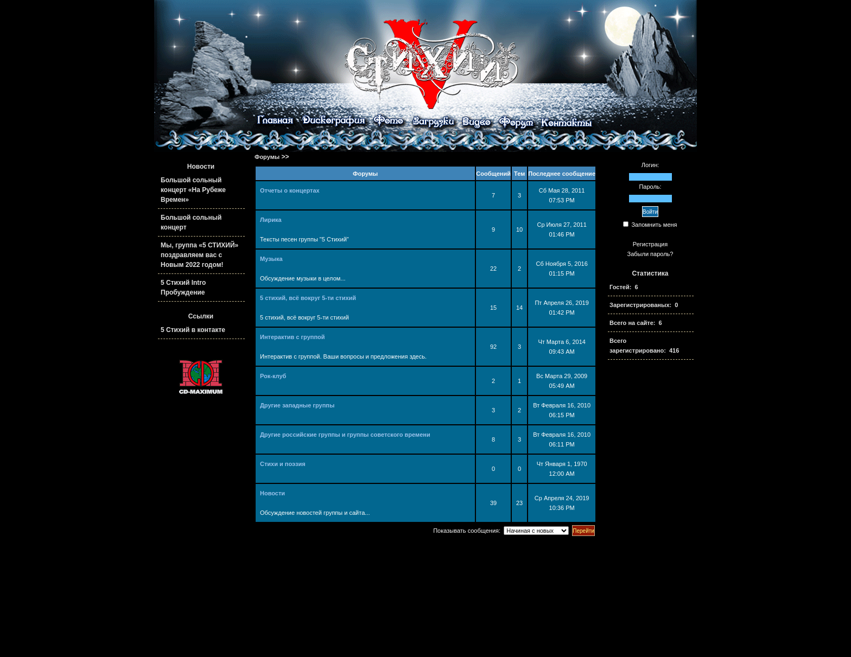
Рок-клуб (273, 376)
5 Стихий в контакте (193, 330)
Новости (272, 493)
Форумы (267, 157)
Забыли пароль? (650, 254)
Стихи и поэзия (283, 464)
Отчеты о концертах (290, 190)
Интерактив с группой (292, 337)
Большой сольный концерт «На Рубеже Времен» (193, 189)
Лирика (271, 219)
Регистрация (650, 244)
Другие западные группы (297, 405)
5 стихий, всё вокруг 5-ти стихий (308, 298)
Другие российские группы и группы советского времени (345, 434)
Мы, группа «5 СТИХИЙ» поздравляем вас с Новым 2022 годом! (199, 255)
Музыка (271, 259)
